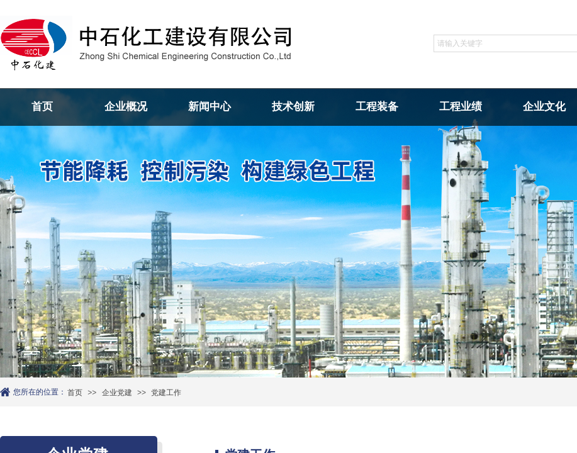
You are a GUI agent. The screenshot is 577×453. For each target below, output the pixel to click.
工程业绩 (460, 107)
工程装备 (377, 107)
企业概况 (125, 107)
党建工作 (166, 392)
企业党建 (117, 392)
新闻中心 (209, 107)
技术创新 (293, 107)
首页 (42, 107)
